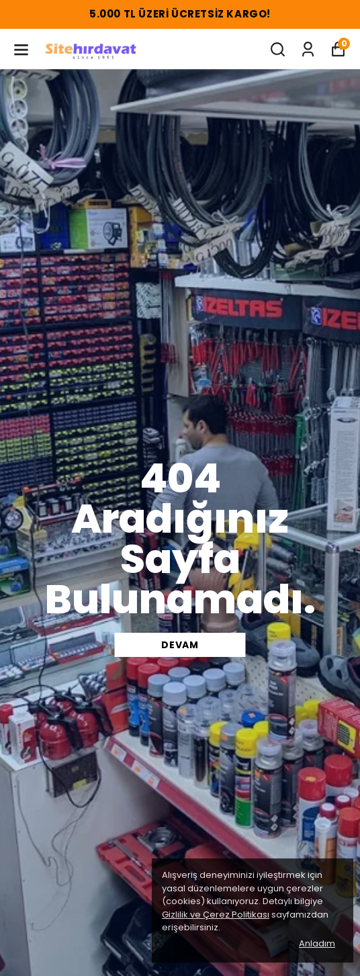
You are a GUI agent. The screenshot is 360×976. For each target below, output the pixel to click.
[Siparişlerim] (308, 49)
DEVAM (180, 645)
